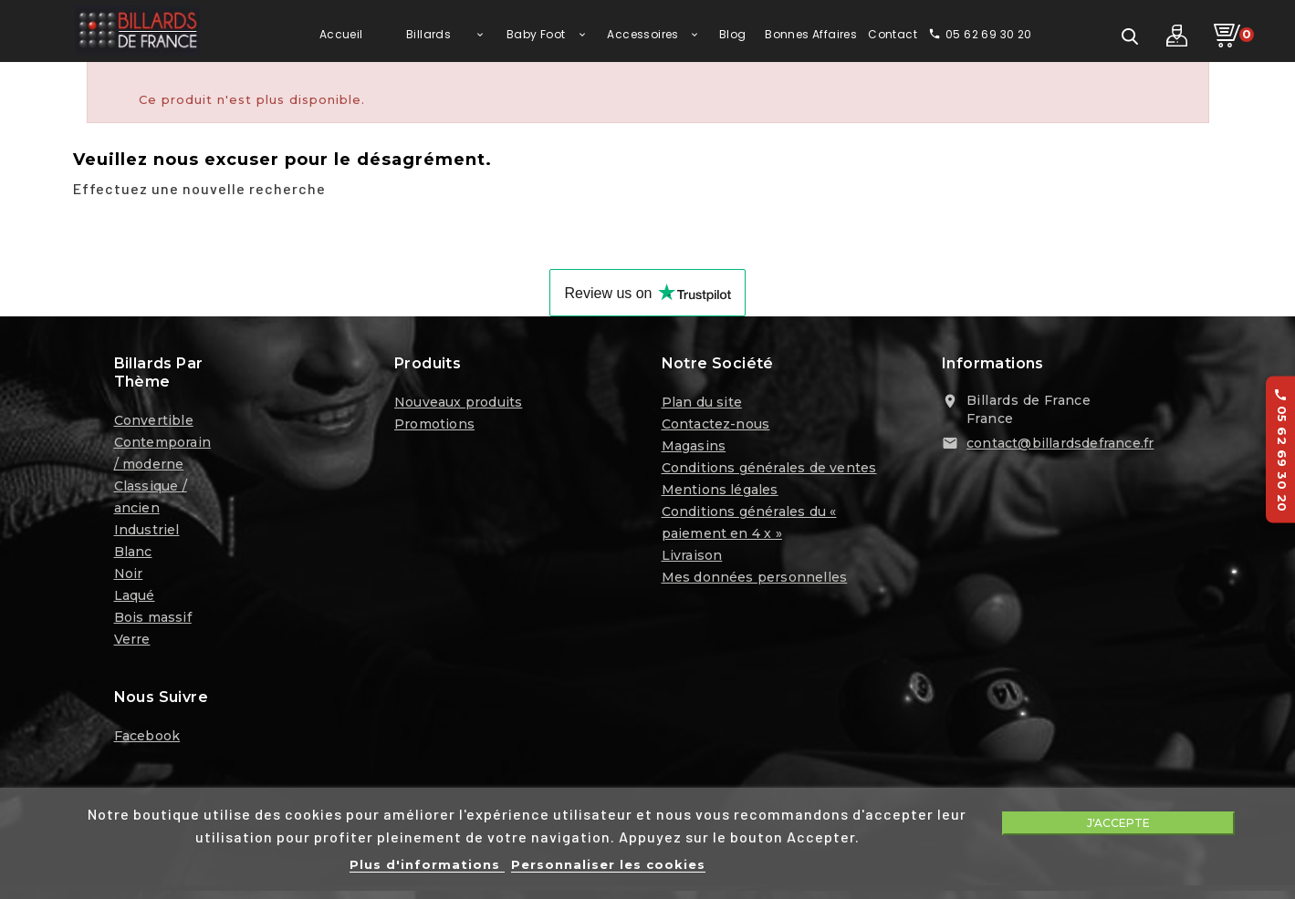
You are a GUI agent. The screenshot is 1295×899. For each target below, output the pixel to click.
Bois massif (153, 623)
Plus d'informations (427, 864)
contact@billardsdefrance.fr (1060, 448)
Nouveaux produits (458, 407)
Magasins (694, 451)
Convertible (153, 426)
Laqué (134, 601)
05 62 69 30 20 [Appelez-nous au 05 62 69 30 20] (1281, 450)
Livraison (692, 561)
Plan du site (702, 407)
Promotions (434, 429)
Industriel (147, 535)
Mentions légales (720, 495)
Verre (132, 644)
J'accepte (1118, 823)
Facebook (147, 740)
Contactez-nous (716, 429)
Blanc (133, 557)
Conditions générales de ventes (769, 473)
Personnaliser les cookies (608, 864)
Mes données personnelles (755, 582)
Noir (128, 579)
